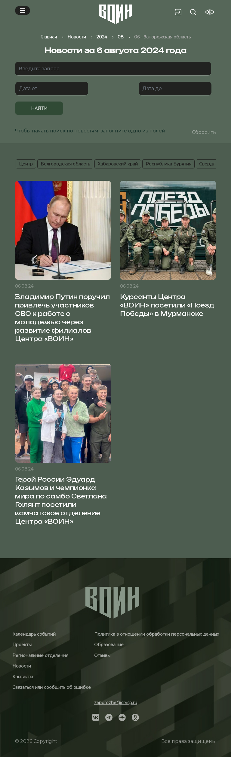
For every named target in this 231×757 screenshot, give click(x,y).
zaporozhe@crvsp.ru (115, 702)
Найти (39, 108)
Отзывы (102, 655)
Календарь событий (34, 634)
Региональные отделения (40, 655)
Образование (109, 644)
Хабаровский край (118, 164)
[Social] (95, 717)
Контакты (22, 677)
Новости (21, 666)
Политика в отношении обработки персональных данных (156, 634)
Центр (26, 164)
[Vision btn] (209, 12)
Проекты (22, 644)
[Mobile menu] (22, 10)
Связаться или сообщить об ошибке (51, 687)
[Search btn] (193, 12)
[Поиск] (113, 69)
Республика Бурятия (168, 164)
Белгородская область (65, 164)
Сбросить (204, 132)
